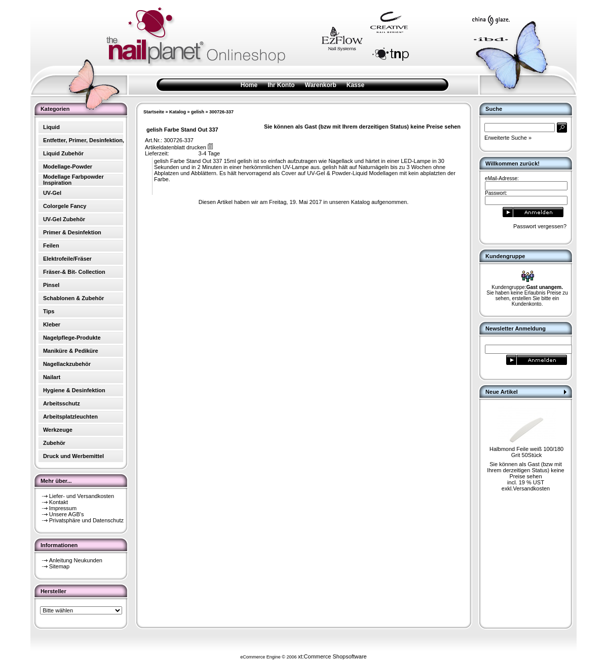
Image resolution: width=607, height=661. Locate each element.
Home (249, 85)
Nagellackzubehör (67, 364)
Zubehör (54, 443)
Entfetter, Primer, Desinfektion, (83, 140)
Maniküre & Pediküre (70, 351)
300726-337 (221, 111)
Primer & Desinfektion (72, 232)
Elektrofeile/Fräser (67, 259)
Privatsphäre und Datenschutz (86, 520)
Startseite (153, 111)
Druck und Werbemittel (73, 456)
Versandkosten (531, 488)
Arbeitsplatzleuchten (70, 417)
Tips (48, 311)
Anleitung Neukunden (75, 560)
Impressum (63, 508)
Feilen (51, 245)
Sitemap (59, 566)
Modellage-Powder (67, 166)
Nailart (51, 377)
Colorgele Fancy (65, 206)
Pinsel (51, 285)
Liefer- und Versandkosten (81, 496)
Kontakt (58, 502)
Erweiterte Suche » (508, 138)
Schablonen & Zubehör (73, 298)
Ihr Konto (281, 85)
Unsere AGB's (66, 514)
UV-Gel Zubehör (64, 219)
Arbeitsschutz (61, 403)
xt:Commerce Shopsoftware (332, 656)
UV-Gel (52, 193)
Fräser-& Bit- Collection (74, 272)
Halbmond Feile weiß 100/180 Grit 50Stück (526, 452)
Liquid (51, 127)
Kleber (51, 324)
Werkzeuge (57, 430)
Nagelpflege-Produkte (72, 338)
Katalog (177, 111)
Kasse (355, 85)
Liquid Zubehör (63, 153)
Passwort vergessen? (539, 226)
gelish (197, 111)
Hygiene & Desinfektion (74, 390)
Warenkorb (320, 85)
